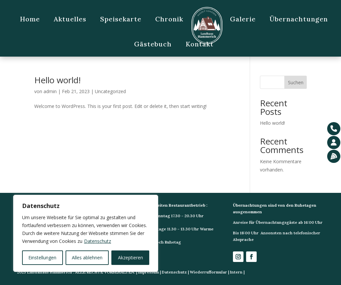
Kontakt (199, 44)
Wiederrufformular (208, 272)
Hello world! (57, 80)
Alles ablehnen (87, 257)
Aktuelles (70, 19)
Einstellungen (42, 257)
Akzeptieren (130, 257)
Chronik (169, 19)
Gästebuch (153, 44)
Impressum (148, 272)
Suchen (295, 82)
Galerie (243, 19)
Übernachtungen (299, 19)
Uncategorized (110, 91)
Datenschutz (97, 241)
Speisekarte (120, 19)
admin (50, 91)
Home (30, 19)
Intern (236, 272)
